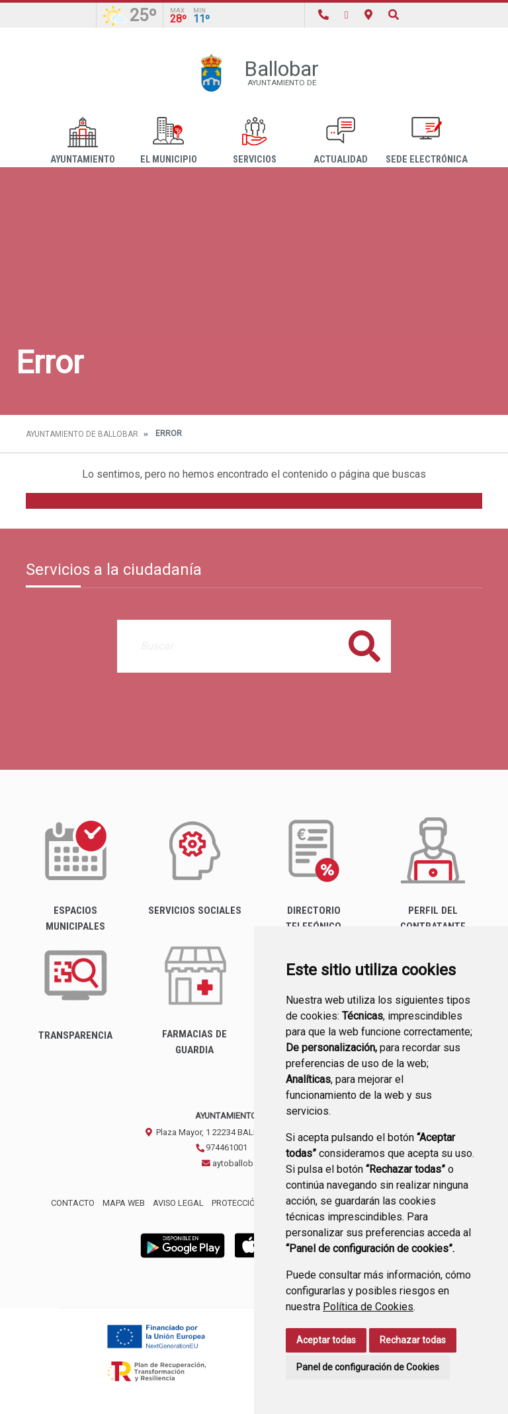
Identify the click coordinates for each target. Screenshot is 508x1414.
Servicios (254, 141)
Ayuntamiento (82, 141)
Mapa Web (124, 1203)
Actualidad (341, 141)
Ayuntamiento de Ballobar (82, 434)
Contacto (73, 1203)
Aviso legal (178, 1203)
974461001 (221, 1147)
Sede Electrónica (427, 141)
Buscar (364, 646)
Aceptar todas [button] (326, 1340)
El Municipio (168, 141)
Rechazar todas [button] (413, 1340)
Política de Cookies (368, 1306)
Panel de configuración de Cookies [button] (367, 1367)
